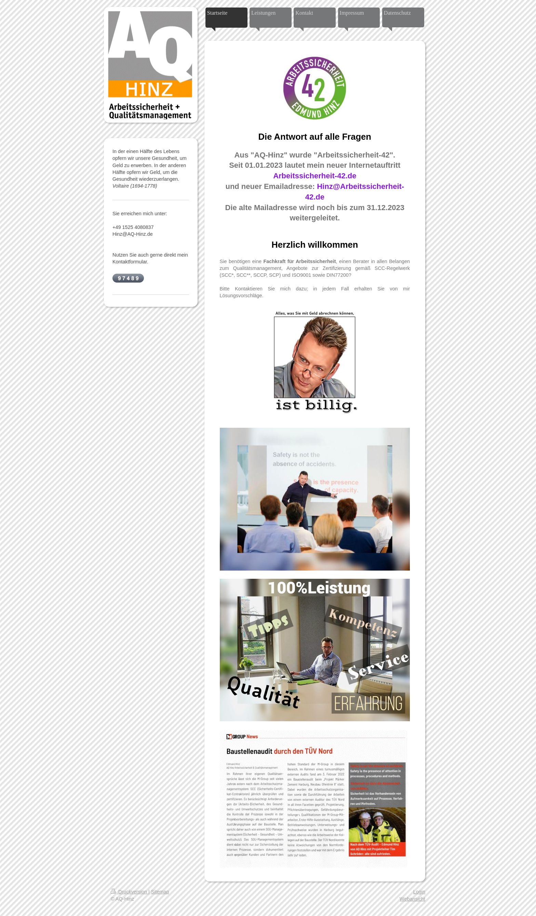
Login (419, 891)
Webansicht (412, 899)
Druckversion (129, 891)
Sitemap (160, 891)
